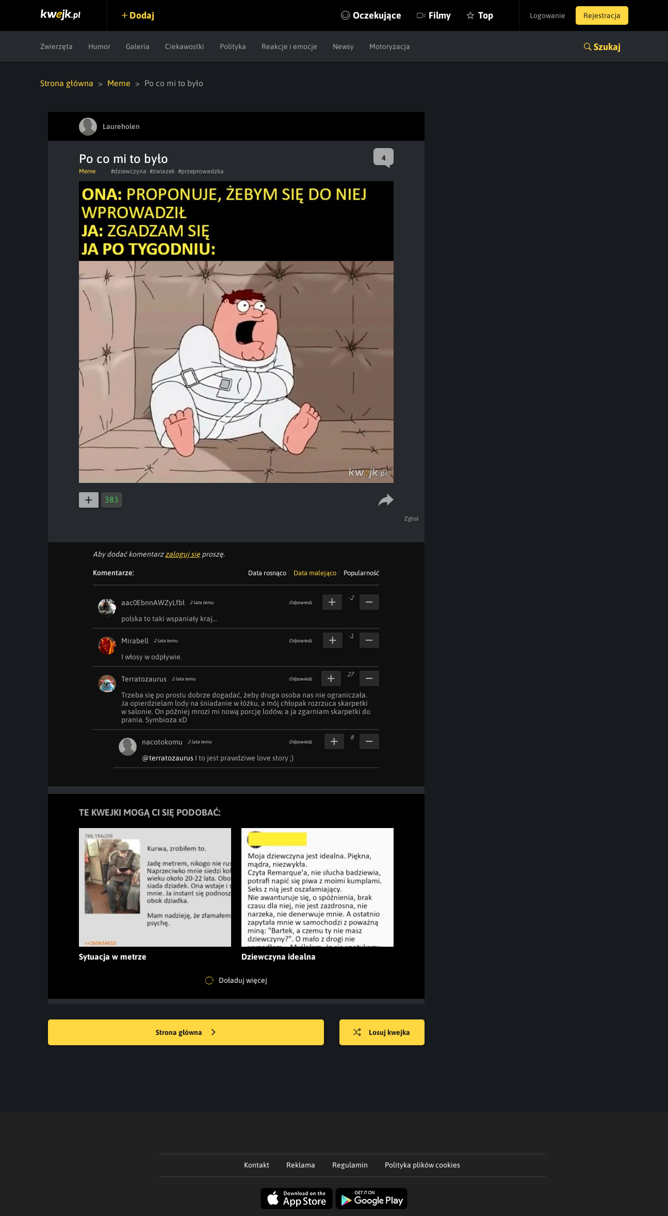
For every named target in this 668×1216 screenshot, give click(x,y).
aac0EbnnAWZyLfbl (153, 602)
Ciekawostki (184, 46)
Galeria (138, 46)
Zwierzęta (56, 46)
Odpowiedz (300, 602)
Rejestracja (602, 15)
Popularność (361, 573)
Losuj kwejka (381, 1032)
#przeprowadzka (201, 171)
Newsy (343, 46)
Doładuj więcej (236, 981)
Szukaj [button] (607, 46)
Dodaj (141, 15)
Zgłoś (411, 518)
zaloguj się (182, 554)
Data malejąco (315, 573)
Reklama (300, 1165)
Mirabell (135, 641)
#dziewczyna (128, 171)
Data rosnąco (267, 573)
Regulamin (350, 1165)
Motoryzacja (389, 46)
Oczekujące (377, 15)
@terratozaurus (167, 758)
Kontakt (256, 1165)
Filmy (440, 15)
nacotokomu (162, 742)
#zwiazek (162, 171)
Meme (119, 83)
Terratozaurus (144, 679)
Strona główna (66, 83)
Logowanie (547, 15)
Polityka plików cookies (422, 1165)
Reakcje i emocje (289, 46)
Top (485, 15)
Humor (99, 46)
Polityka (233, 46)
